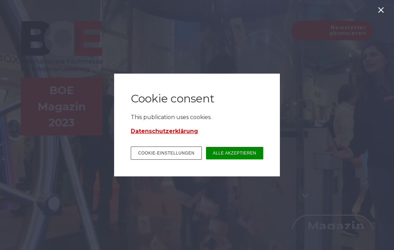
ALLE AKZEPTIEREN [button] (234, 153)
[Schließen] (382, 11)
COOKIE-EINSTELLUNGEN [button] (166, 153)
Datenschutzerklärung (164, 131)
